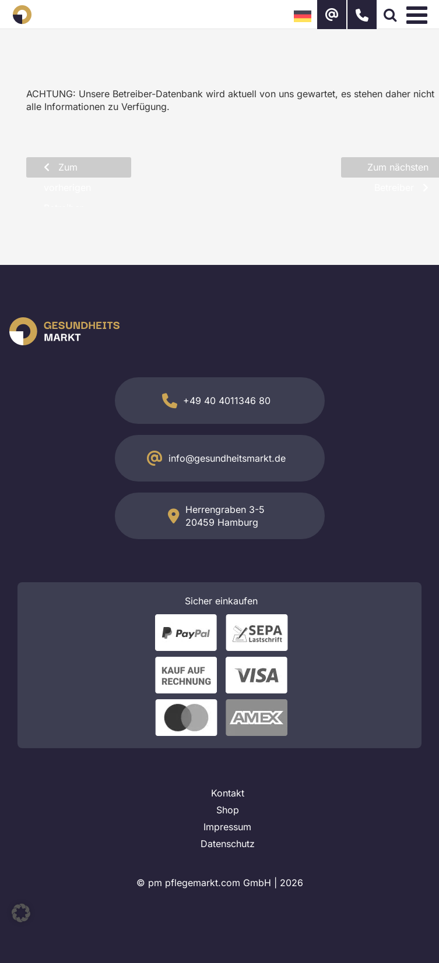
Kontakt (227, 793)
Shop (227, 810)
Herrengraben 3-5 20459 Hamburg (225, 516)
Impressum (227, 827)
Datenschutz (228, 843)
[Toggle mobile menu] (418, 14)
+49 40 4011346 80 (227, 400)
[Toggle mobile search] (390, 15)
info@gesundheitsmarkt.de (227, 458)
